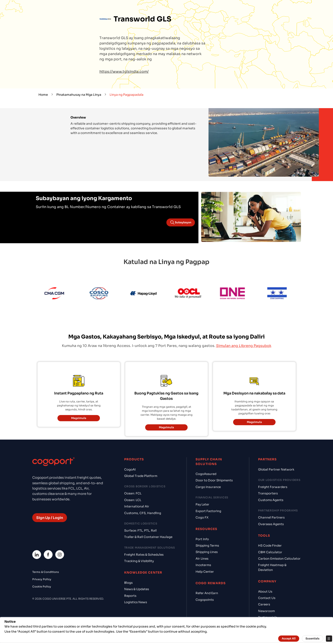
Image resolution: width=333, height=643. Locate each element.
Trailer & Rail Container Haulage (148, 537)
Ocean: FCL (132, 493)
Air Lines (202, 559)
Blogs (128, 583)
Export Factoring (208, 511)
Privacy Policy (41, 579)
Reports (130, 596)
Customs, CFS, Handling (142, 513)
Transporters (268, 493)
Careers (264, 604)
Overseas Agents (271, 524)
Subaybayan (180, 222)
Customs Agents (270, 500)
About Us (265, 591)
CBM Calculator (270, 552)
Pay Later (202, 504)
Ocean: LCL (132, 500)
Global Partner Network (276, 469)
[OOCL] (196, 294)
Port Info (202, 539)
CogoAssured (206, 474)
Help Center (205, 572)
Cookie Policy (41, 586)
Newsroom (266, 611)
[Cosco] (107, 294)
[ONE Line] (241, 294)
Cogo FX (202, 517)
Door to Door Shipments (214, 480)
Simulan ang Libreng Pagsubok (243, 345)
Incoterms (203, 565)
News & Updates (136, 589)
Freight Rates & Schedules (144, 555)
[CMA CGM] (63, 294)
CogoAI (130, 469)
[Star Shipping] (285, 294)
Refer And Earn (207, 593)
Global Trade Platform (140, 476)
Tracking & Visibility (139, 561)
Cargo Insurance (208, 487)
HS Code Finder (270, 545)
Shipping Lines (207, 552)
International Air (136, 506)
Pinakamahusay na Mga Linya (78, 95)
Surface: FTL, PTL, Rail (140, 530)
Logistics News (135, 602)
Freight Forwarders (272, 487)
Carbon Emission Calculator (279, 559)
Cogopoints (205, 600)
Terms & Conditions (45, 572)
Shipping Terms (207, 545)
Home (43, 95)
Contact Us (266, 598)
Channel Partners (271, 517)
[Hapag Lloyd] (152, 294)
